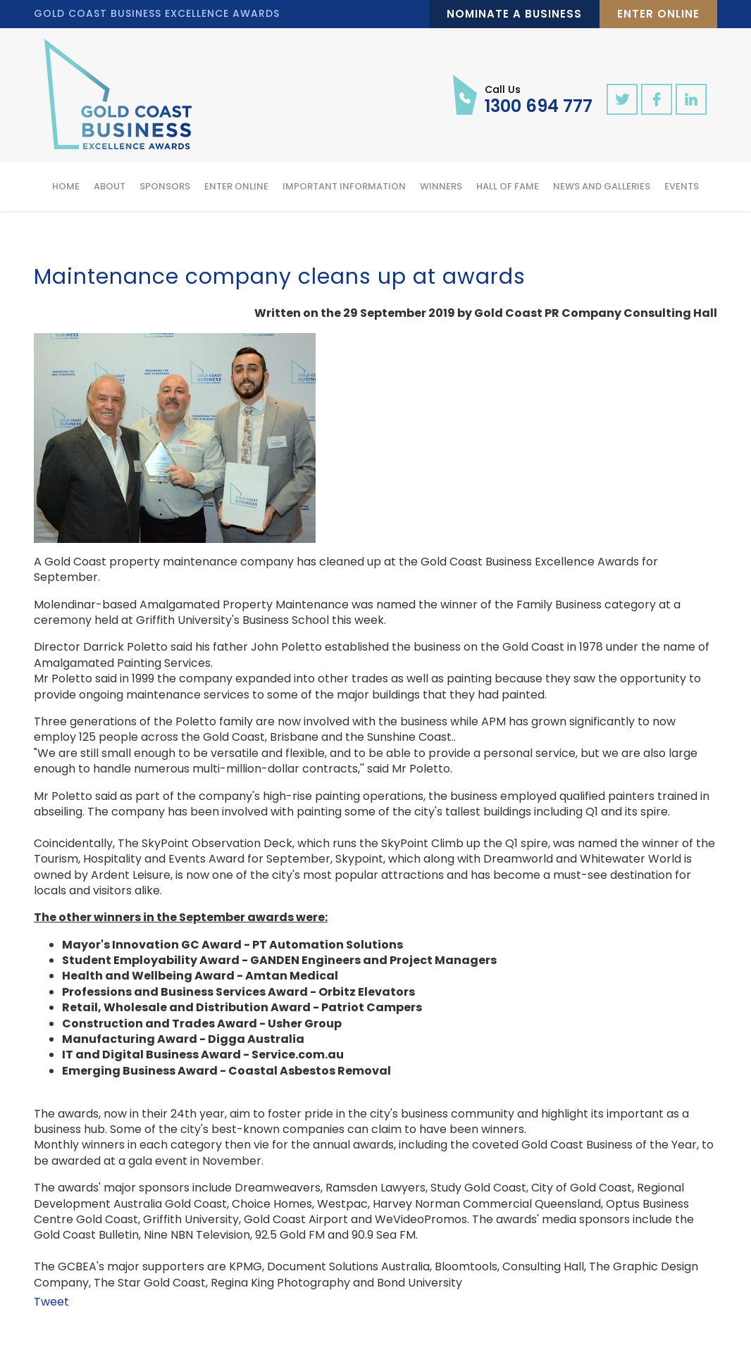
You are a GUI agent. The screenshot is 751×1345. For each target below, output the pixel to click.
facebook (656, 99)
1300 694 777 (538, 98)
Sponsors (164, 186)
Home (66, 186)
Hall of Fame (507, 186)
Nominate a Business (514, 13)
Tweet (51, 1302)
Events (681, 186)
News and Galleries (601, 186)
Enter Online (658, 13)
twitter (622, 99)
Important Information (344, 186)
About (109, 186)
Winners (441, 186)
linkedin (691, 99)
